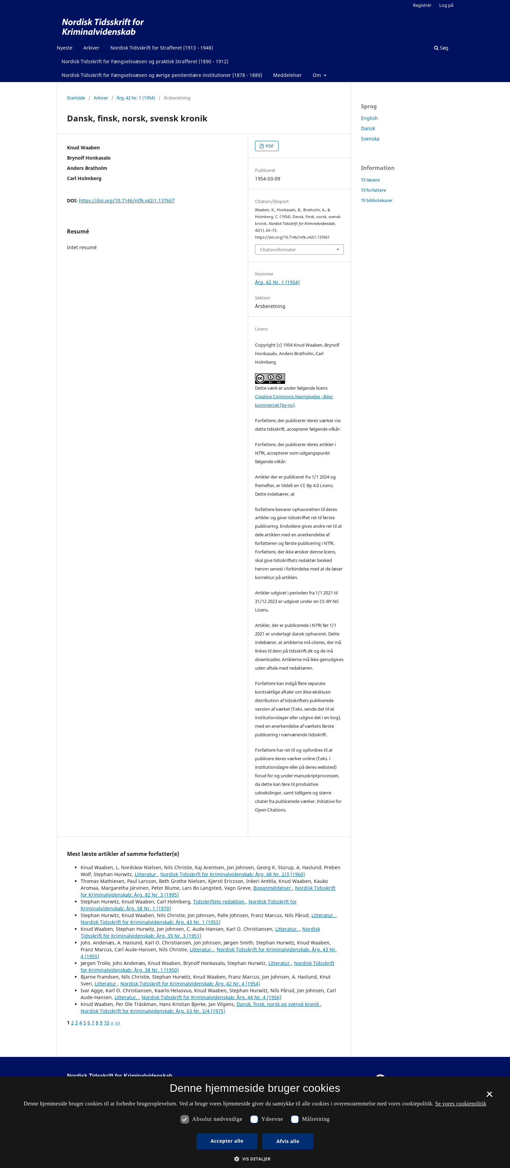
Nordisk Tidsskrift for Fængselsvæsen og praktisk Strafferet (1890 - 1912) (145, 61)
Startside (76, 98)
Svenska (370, 138)
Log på (446, 5)
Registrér (422, 5)
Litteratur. (323, 915)
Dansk (368, 128)
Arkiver (91, 47)
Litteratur (146, 874)
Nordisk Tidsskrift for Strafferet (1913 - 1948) (161, 47)
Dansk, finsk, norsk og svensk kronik (278, 1004)
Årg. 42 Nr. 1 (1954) (136, 98)
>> (117, 1022)
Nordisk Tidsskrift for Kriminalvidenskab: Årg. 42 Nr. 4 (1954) (190, 983)
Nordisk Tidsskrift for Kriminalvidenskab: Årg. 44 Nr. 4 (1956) (211, 997)
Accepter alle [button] (227, 1141)
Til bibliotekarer (376, 200)
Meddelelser (287, 75)
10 (106, 1022)
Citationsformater (278, 249)
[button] (254, 1159)
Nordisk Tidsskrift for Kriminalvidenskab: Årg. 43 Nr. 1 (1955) (150, 922)
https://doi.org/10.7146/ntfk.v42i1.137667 (127, 200)
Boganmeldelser (272, 888)
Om (317, 75)
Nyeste (64, 47)
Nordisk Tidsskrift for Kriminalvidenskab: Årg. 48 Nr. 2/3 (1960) (232, 874)
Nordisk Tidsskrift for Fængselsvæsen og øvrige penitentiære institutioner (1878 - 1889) (162, 75)
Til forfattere (373, 190)
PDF (269, 146)
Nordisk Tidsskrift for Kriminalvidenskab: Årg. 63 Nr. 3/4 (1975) (153, 1011)
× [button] (489, 1096)
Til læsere (370, 180)
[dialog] (255, 1122)
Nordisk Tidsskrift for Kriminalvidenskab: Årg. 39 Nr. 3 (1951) (200, 932)
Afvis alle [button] (288, 1141)
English (369, 118)
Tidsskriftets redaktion (219, 901)
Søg (441, 47)
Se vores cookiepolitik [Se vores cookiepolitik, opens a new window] (460, 1103)
